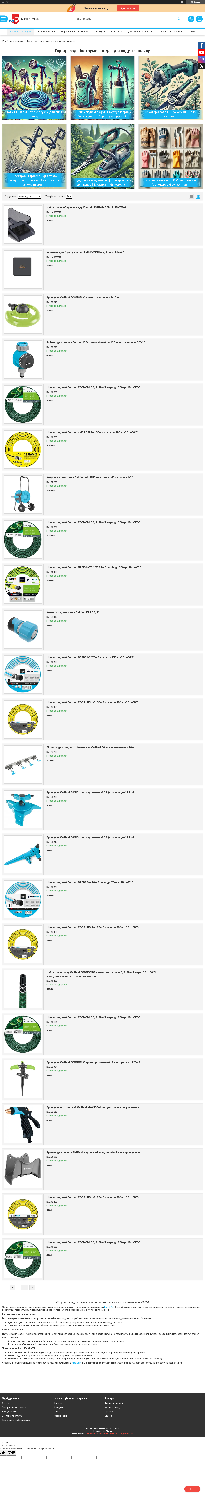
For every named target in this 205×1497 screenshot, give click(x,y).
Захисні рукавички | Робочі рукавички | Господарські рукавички (172, 182)
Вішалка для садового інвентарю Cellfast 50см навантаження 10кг (90, 747)
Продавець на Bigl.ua (102, 1431)
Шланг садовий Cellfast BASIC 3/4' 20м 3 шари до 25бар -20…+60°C (89, 882)
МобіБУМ (109, 1307)
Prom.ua (117, 1428)
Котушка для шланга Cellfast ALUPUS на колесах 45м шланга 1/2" (89, 477)
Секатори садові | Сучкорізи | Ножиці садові (172, 114)
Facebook (59, 1403)
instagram (59, 1407)
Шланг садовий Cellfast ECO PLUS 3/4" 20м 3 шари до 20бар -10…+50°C (92, 927)
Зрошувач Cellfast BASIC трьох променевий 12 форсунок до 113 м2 (90, 792)
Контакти (116, 31)
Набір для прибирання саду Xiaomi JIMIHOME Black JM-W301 (86, 207)
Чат (192, 1489)
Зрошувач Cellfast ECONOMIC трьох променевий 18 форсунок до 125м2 (93, 1062)
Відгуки (100, 31)
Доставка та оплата (140, 31)
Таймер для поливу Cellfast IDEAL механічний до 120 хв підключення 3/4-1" (95, 342)
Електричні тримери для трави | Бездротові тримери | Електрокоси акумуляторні (34, 180)
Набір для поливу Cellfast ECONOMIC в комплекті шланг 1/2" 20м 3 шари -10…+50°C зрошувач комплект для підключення (101, 974)
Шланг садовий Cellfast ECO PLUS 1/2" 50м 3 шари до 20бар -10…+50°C (92, 702)
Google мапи (60, 1416)
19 (24, 1287)
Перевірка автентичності (75, 31)
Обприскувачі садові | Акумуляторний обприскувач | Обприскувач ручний (103, 114)
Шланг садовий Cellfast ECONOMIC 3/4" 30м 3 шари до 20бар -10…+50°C (93, 522)
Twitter (57, 1411)
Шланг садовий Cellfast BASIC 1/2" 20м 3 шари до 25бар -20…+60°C (90, 657)
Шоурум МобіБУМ (10, 1411)
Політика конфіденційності (121, 1434)
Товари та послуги (16, 41)
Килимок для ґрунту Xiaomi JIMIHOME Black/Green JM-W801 (86, 252)
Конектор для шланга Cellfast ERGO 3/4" (72, 612)
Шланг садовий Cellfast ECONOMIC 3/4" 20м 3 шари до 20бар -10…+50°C (93, 387)
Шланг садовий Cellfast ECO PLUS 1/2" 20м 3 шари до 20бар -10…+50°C (92, 1197)
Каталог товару (19, 31)
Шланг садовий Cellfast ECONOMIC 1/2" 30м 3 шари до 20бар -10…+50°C (93, 1242)
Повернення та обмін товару (16, 1420)
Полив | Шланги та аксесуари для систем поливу (36, 114)
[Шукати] (179, 19)
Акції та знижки (46, 31)
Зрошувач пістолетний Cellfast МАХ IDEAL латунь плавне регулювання (92, 1107)
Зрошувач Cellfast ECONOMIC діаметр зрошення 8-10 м (82, 297)
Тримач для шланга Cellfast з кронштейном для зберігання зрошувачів (93, 1152)
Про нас (109, 1411)
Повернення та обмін (170, 31)
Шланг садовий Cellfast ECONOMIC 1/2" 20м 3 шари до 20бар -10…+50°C (93, 1017)
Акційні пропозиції (114, 1403)
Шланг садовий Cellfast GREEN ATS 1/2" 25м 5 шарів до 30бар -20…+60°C (93, 567)
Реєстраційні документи (14, 1407)
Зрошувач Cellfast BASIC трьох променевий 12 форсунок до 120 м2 (90, 837)
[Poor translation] (11, 1453)
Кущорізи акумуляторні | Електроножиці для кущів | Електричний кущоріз (104, 182)
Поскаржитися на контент (97, 1434)
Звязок (108, 1416)
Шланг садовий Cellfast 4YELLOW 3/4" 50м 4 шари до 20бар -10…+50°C (92, 432)
